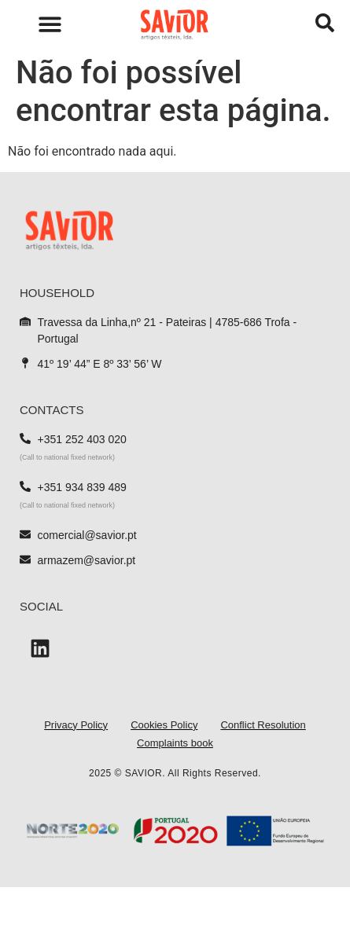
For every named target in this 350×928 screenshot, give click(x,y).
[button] (49, 24)
